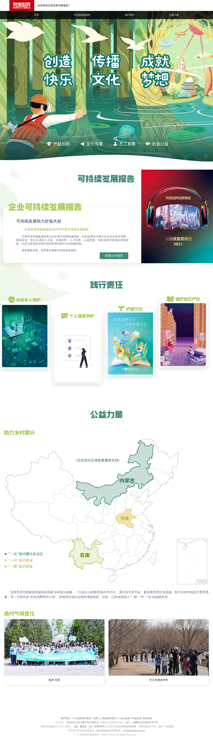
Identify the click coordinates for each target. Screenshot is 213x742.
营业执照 (147, 718)
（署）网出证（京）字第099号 (89, 726)
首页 (36, 15)
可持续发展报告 (82, 15)
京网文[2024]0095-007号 (145, 722)
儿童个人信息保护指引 (105, 718)
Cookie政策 (124, 718)
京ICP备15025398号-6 (87, 722)
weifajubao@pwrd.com (134, 730)
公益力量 (174, 15)
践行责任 (130, 15)
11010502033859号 (126, 726)
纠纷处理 (136, 718)
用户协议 (65, 718)
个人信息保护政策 (81, 718)
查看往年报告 (114, 255)
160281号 (71, 722)
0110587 (170, 726)
